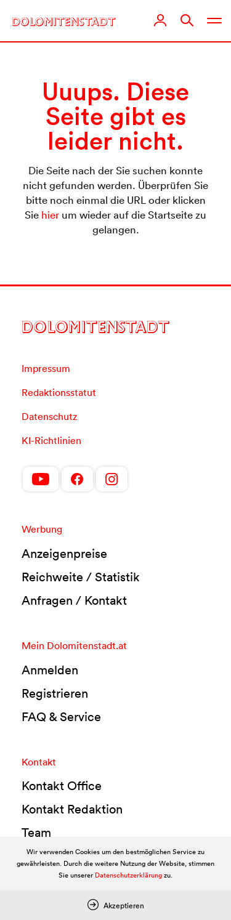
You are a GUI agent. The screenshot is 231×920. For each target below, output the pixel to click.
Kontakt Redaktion (72, 809)
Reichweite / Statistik (81, 577)
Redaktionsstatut (59, 392)
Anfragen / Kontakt (74, 600)
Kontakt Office (62, 785)
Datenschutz (49, 416)
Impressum (46, 368)
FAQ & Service (61, 716)
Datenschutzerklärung (128, 875)
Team (36, 832)
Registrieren (55, 693)
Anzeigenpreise (64, 553)
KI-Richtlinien (51, 440)
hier (50, 214)
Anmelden (50, 670)
